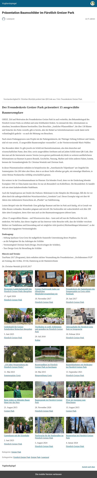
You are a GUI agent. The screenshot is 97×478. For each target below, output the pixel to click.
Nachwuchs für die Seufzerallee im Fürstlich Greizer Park (49, 428)
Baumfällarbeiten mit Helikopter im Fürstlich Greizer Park (80, 357)
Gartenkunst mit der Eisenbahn (18, 427)
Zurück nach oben (88, 467)
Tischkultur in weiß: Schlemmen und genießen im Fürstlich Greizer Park (49, 320)
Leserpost (45, 457)
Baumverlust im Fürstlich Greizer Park (80, 428)
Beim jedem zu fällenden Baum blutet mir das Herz (18, 392)
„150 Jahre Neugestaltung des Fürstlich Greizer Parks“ (18, 357)
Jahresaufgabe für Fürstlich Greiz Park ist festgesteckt (80, 319)
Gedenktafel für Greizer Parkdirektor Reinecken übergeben (18, 319)
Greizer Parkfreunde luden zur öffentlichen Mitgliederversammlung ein (49, 282)
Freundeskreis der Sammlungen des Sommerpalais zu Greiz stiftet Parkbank (80, 282)
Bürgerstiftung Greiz (43, 375)
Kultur (37, 340)
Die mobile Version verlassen (48, 474)
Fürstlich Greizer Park (13, 300)
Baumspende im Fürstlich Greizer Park (49, 392)
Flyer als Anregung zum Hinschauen (80, 392)
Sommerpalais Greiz (12, 375)
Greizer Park (9, 411)
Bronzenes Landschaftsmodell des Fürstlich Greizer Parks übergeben (18, 281)
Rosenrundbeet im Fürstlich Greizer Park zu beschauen (49, 357)
